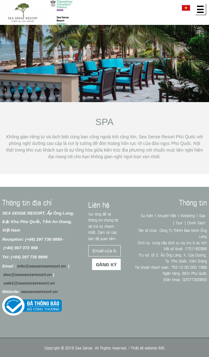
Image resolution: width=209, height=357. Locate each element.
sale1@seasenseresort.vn (27, 283)
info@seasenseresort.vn (39, 266)
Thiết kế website (144, 347)
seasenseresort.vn (37, 291)
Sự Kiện (149, 215)
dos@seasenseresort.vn (25, 274)
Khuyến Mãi (169, 215)
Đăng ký (106, 266)
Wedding (190, 215)
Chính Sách (198, 222)
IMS (161, 347)
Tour (181, 222)
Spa (105, 122)
